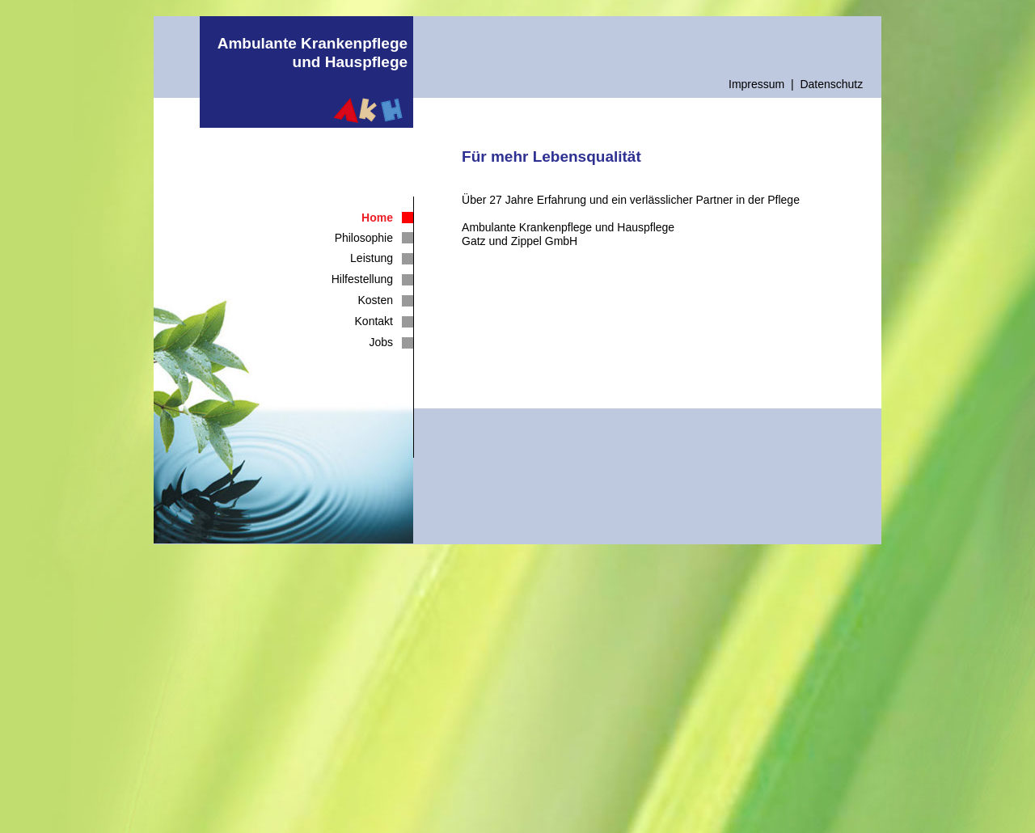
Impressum (756, 84)
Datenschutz (831, 84)
